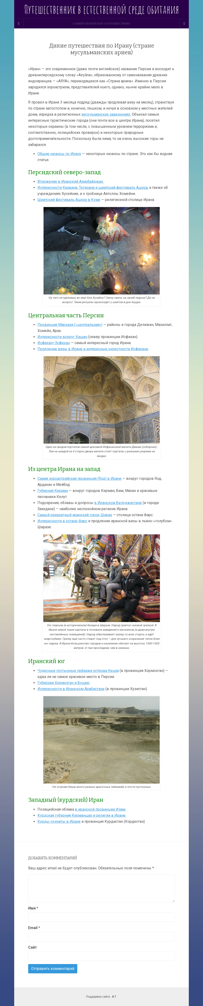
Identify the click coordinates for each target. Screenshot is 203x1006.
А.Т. (114, 996)
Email (34, 928)
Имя (33, 908)
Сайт (32, 947)
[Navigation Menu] (184, 23)
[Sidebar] (19, 23)
